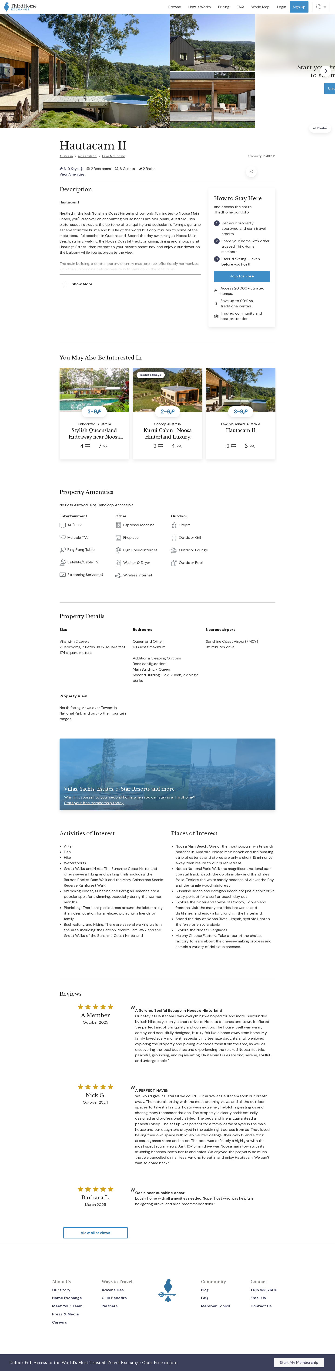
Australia (66, 156)
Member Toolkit (216, 1306)
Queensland (87, 156)
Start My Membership (299, 1362)
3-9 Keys (71, 168)
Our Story (61, 1289)
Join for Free (242, 276)
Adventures (113, 1289)
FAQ (204, 1297)
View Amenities (72, 174)
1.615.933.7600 (264, 1289)
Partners (110, 1306)
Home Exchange (67, 1297)
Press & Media (65, 1314)
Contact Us (261, 1306)
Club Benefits (114, 1297)
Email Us (258, 1297)
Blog (205, 1289)
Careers (59, 1322)
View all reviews (95, 1232)
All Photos (320, 128)
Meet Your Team (67, 1306)
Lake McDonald (113, 156)
